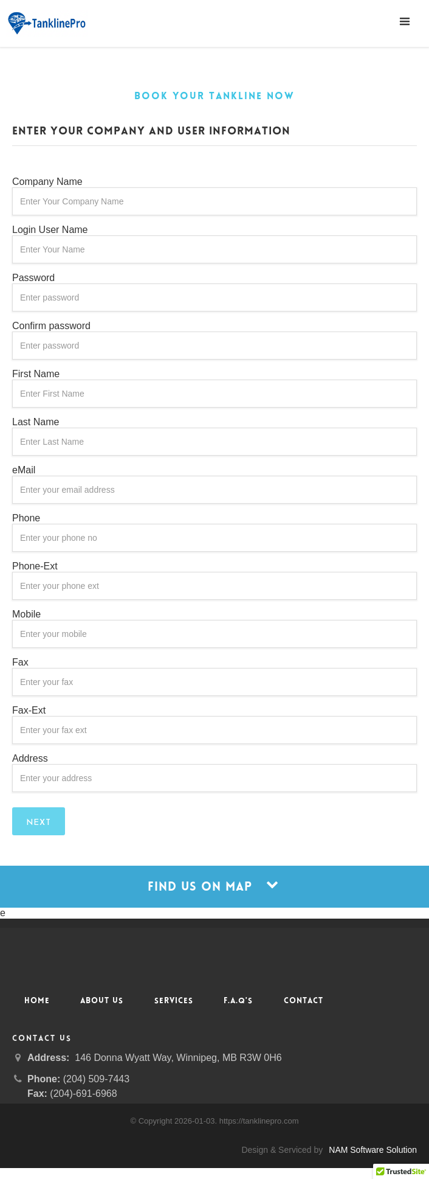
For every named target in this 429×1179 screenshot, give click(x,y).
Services (173, 1001)
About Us (101, 1001)
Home (37, 1001)
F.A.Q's (238, 1001)
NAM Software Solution (373, 1150)
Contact (303, 1001)
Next (38, 823)
